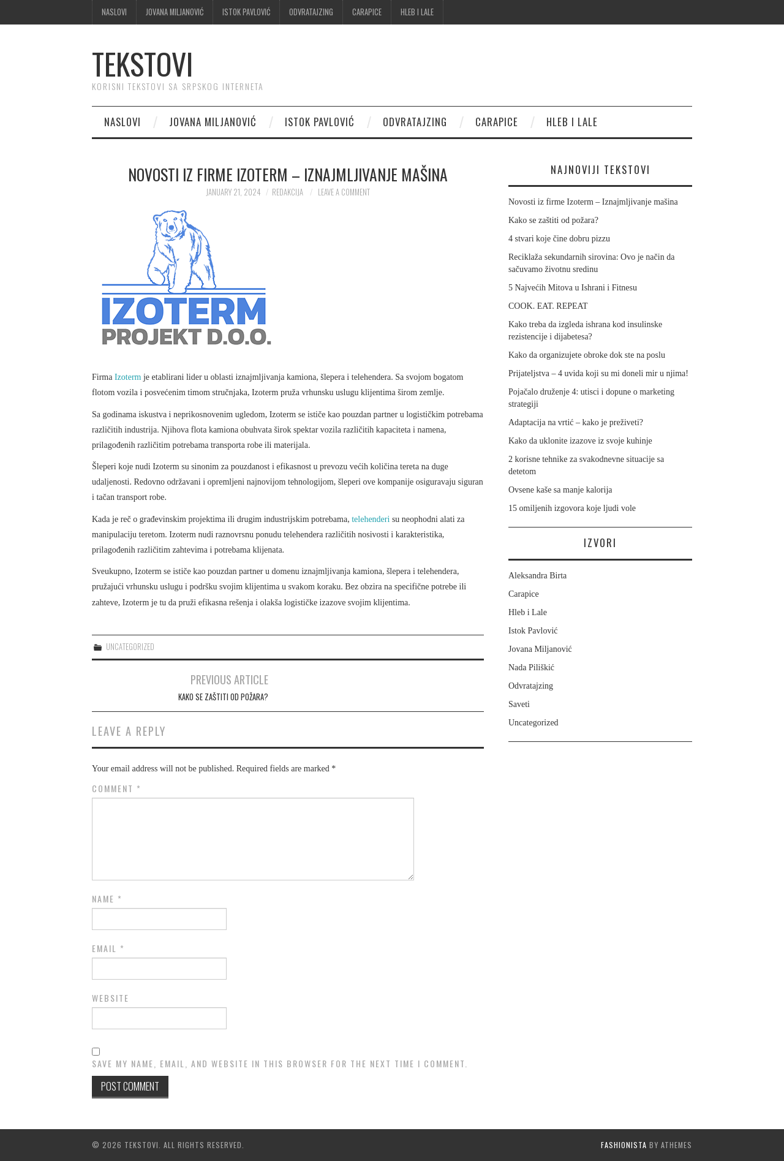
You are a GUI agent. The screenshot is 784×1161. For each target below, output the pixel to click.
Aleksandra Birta (537, 575)
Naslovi (114, 12)
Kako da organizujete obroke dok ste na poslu (586, 355)
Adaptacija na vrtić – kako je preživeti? (575, 422)
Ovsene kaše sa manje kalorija (560, 489)
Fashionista (624, 1145)
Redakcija (287, 192)
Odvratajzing (311, 12)
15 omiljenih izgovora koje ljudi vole (572, 508)
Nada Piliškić (531, 667)
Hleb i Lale (417, 12)
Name (107, 899)
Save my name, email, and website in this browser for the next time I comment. (280, 1063)
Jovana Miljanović (174, 12)
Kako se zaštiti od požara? (223, 697)
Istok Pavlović (246, 12)
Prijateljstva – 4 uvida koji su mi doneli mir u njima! (598, 373)
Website (110, 998)
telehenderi (371, 519)
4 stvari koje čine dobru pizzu (559, 238)
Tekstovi (142, 63)
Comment (116, 788)
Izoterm (128, 377)
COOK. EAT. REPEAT (548, 306)
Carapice (367, 12)
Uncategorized (130, 646)
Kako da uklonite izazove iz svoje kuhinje (580, 440)
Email (108, 948)
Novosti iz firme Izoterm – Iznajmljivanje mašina (593, 201)
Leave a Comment (344, 192)
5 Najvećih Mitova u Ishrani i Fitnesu (572, 287)
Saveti (519, 704)
